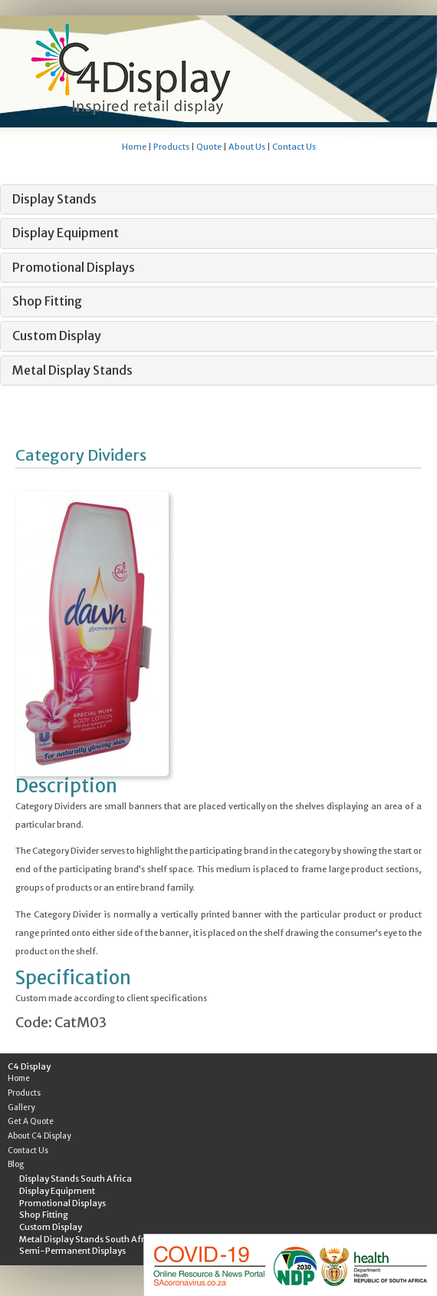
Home (134, 146)
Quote (209, 146)
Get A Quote (31, 1121)
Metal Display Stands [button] (72, 370)
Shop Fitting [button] (47, 301)
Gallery (21, 1108)
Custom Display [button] (56, 335)
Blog (16, 1164)
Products (171, 146)
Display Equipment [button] (65, 232)
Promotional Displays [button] (73, 267)
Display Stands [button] (54, 199)
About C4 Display (39, 1136)
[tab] (218, 199)
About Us (246, 146)
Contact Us (294, 146)
